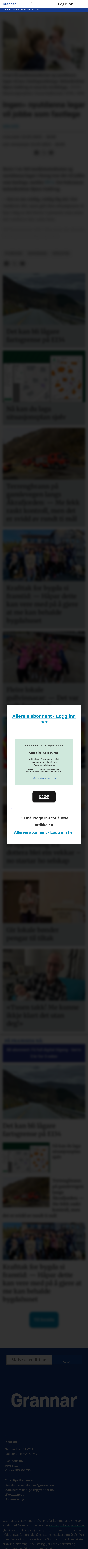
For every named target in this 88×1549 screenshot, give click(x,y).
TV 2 (49, 182)
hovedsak (37, 253)
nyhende (13, 253)
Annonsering (14, 1499)
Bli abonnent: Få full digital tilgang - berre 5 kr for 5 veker (44, 1053)
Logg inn (65, 4)
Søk (66, 1362)
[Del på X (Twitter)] (43, 152)
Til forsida (44, 1319)
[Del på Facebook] (36, 152)
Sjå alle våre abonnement (44, 778)
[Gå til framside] (9, 4)
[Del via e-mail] (51, 152)
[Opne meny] (80, 4)
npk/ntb (60, 253)
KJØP (44, 796)
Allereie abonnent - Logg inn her (44, 832)
